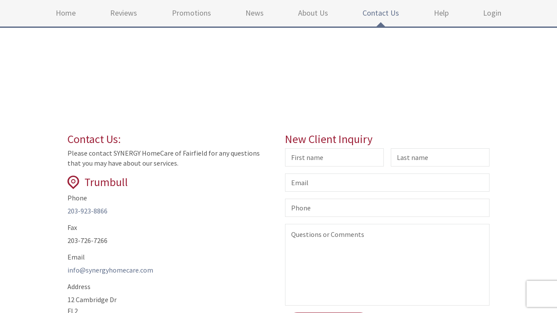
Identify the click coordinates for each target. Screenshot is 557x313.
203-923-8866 (87, 210)
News (254, 13)
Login (492, 13)
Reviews (123, 13)
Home (66, 13)
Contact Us (380, 13)
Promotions (191, 13)
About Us (313, 13)
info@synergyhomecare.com (110, 270)
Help (441, 13)
